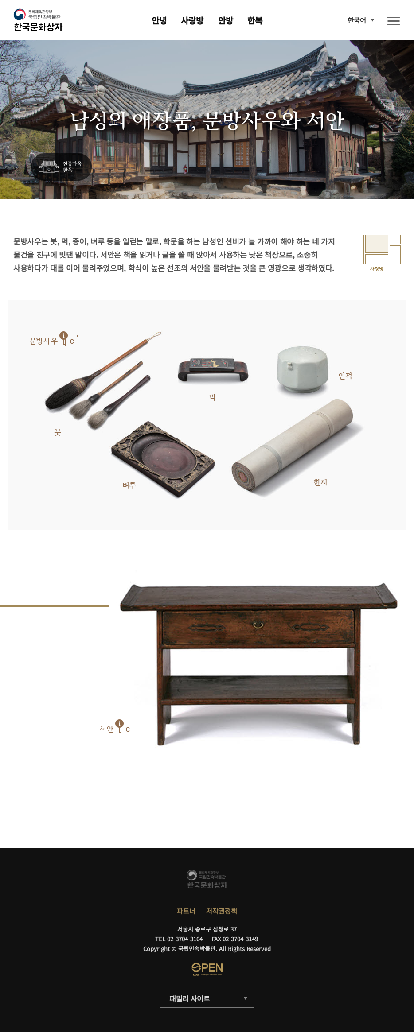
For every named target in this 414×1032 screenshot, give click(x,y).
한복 (254, 20)
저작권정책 (221, 911)
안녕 (159, 20)
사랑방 (192, 20)
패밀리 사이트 (189, 998)
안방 (225, 20)
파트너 (186, 911)
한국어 (357, 20)
